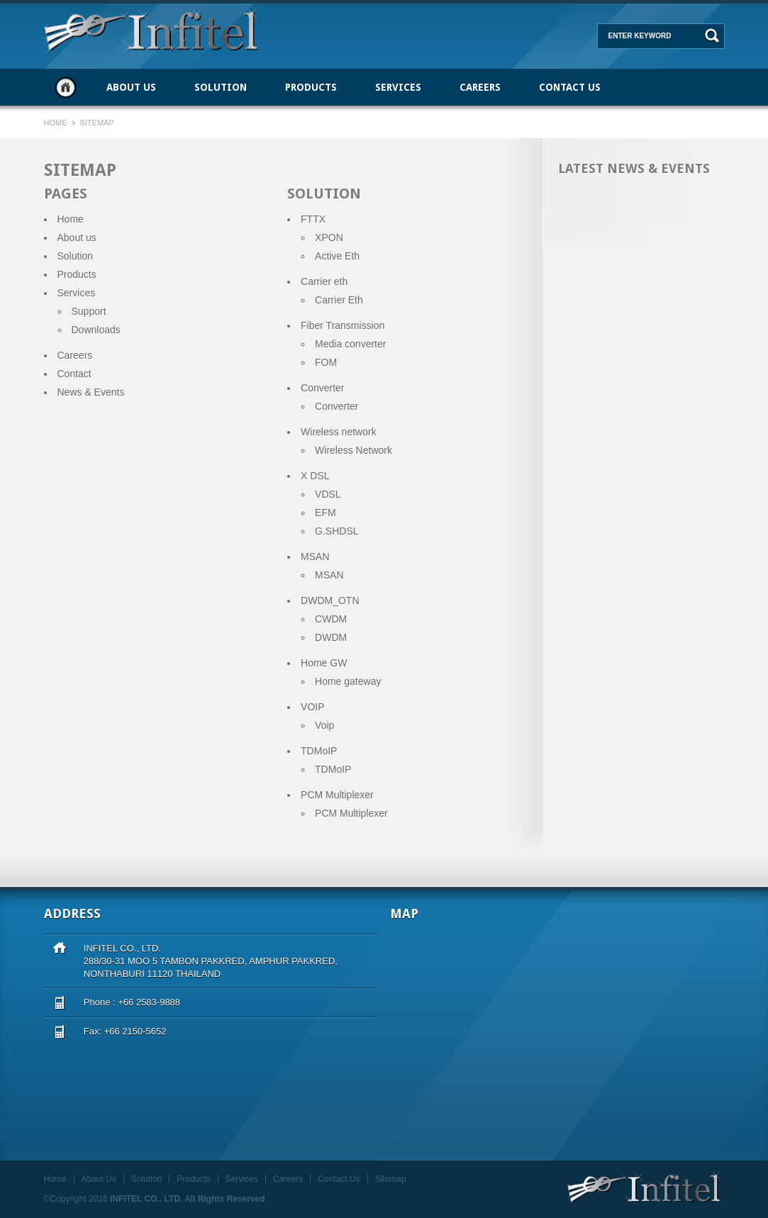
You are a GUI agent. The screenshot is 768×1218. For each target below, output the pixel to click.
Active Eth (337, 256)
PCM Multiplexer (351, 813)
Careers (480, 87)
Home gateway (348, 681)
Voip (324, 725)
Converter (336, 406)
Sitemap (390, 1179)
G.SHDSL (336, 531)
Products (311, 87)
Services (398, 87)
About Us (131, 87)
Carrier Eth (339, 300)
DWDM (331, 637)
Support (89, 311)
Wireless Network (353, 450)
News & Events (91, 392)
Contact (74, 373)
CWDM (331, 619)
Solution (220, 87)
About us (76, 237)
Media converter (350, 344)
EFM (325, 512)
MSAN (329, 575)
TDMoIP (333, 769)
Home (65, 87)
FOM (326, 362)
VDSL (328, 494)
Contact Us (570, 87)
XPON (329, 237)
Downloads (96, 329)
